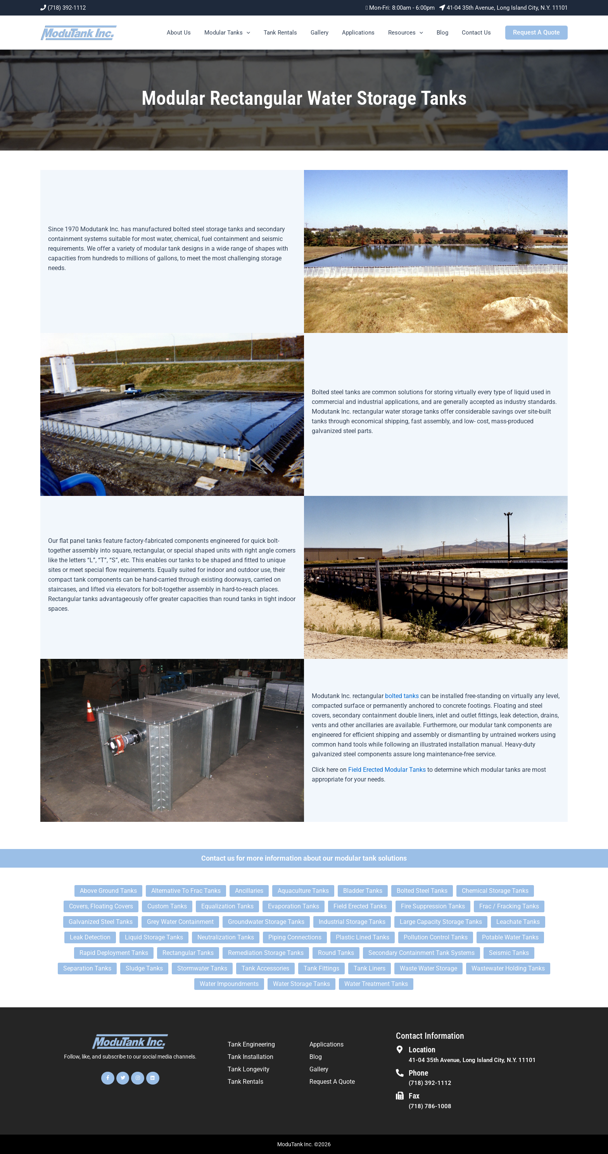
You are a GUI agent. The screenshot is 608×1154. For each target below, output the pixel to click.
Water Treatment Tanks (376, 984)
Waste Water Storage (428, 968)
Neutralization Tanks (225, 937)
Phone (418, 1073)
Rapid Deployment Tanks (113, 952)
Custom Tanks (167, 906)
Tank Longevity (248, 1069)
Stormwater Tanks (202, 968)
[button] (259, 32)
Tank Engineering (251, 1044)
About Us (193, 32)
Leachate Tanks (518, 921)
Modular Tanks (240, 32)
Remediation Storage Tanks (266, 952)
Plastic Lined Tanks (362, 937)
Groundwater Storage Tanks (266, 921)
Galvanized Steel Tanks (101, 921)
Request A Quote (332, 1081)
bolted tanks (402, 696)
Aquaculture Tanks (303, 890)
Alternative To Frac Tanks (186, 890)
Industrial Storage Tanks (352, 921)
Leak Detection (90, 937)
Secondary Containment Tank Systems (421, 952)
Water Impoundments (229, 984)
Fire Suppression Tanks (433, 906)
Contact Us (477, 32)
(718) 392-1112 (67, 7)
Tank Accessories (265, 968)
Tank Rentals (290, 32)
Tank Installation (250, 1056)
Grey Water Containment (180, 921)
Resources (410, 32)
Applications (365, 32)
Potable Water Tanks (510, 937)
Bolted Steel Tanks (422, 890)
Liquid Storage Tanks (154, 937)
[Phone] (400, 1073)
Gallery (328, 32)
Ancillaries (249, 890)
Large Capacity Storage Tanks (441, 921)
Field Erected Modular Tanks (387, 769)
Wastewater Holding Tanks (508, 968)
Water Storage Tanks (301, 984)
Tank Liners (369, 968)
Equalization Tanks (227, 906)
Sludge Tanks (144, 968)
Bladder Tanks (362, 890)
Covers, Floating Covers (101, 906)
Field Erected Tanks (360, 906)
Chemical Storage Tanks (495, 890)
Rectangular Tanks (188, 952)
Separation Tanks (87, 968)
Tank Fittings (321, 968)
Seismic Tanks (509, 952)
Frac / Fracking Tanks (509, 906)
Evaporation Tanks (293, 906)
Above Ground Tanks (108, 890)
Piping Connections (294, 937)
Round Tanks (336, 952)
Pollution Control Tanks (436, 937)
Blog (445, 32)
